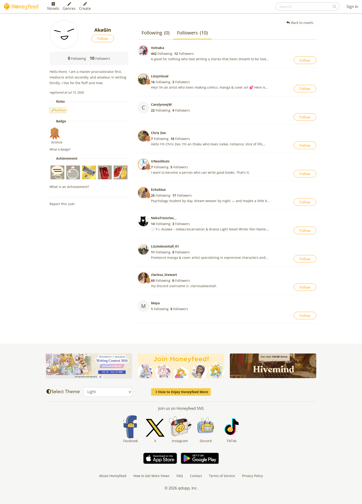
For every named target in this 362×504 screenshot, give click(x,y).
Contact (196, 476)
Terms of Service (222, 476)
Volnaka (157, 47)
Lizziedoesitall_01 (165, 246)
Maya (155, 303)
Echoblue (158, 189)
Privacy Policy (252, 476)
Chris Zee (158, 133)
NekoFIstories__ (164, 218)
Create (85, 6)
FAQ (180, 476)
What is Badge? (60, 149)
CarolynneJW (161, 104)
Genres (69, 6)
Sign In (352, 6)
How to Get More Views (151, 476)
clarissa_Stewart (164, 274)
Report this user (62, 204)
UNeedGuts (160, 161)
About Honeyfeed (112, 476)
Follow (102, 38)
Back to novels (300, 22)
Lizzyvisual (159, 76)
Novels (53, 6)
